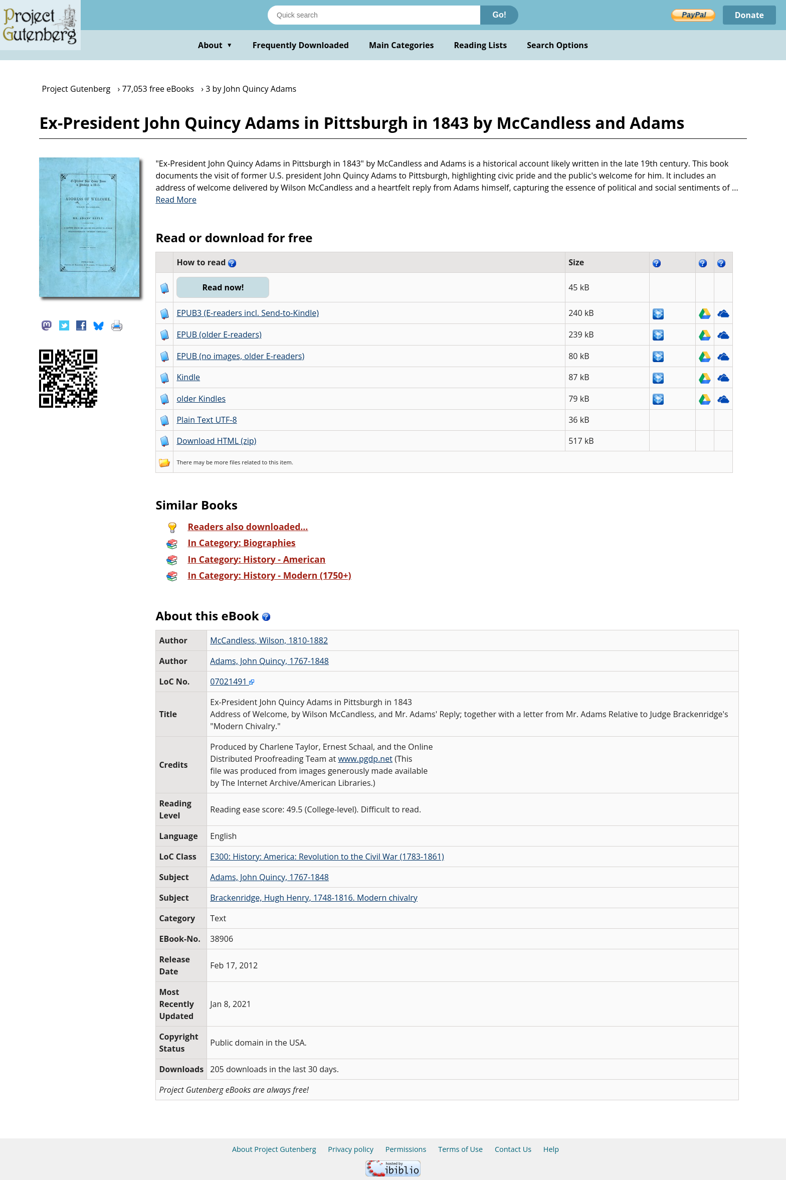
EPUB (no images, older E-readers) (240, 356)
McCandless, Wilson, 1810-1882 (269, 640)
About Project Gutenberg (274, 1149)
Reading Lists (480, 45)
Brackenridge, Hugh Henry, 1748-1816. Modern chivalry (314, 897)
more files (227, 462)
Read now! (223, 287)
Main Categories (401, 45)
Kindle (188, 377)
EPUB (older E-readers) (218, 334)
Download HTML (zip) (216, 440)
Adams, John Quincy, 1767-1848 (269, 660)
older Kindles (201, 398)
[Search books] (374, 15)
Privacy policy (350, 1149)
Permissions (406, 1149)
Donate (749, 15)
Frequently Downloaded (301, 45)
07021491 (232, 681)
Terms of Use (460, 1149)
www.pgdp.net (365, 758)
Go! (499, 15)
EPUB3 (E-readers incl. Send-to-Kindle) (247, 312)
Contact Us (513, 1149)
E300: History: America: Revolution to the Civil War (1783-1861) (327, 856)
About (215, 45)
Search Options (557, 45)
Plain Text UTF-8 (206, 419)
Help (551, 1149)
